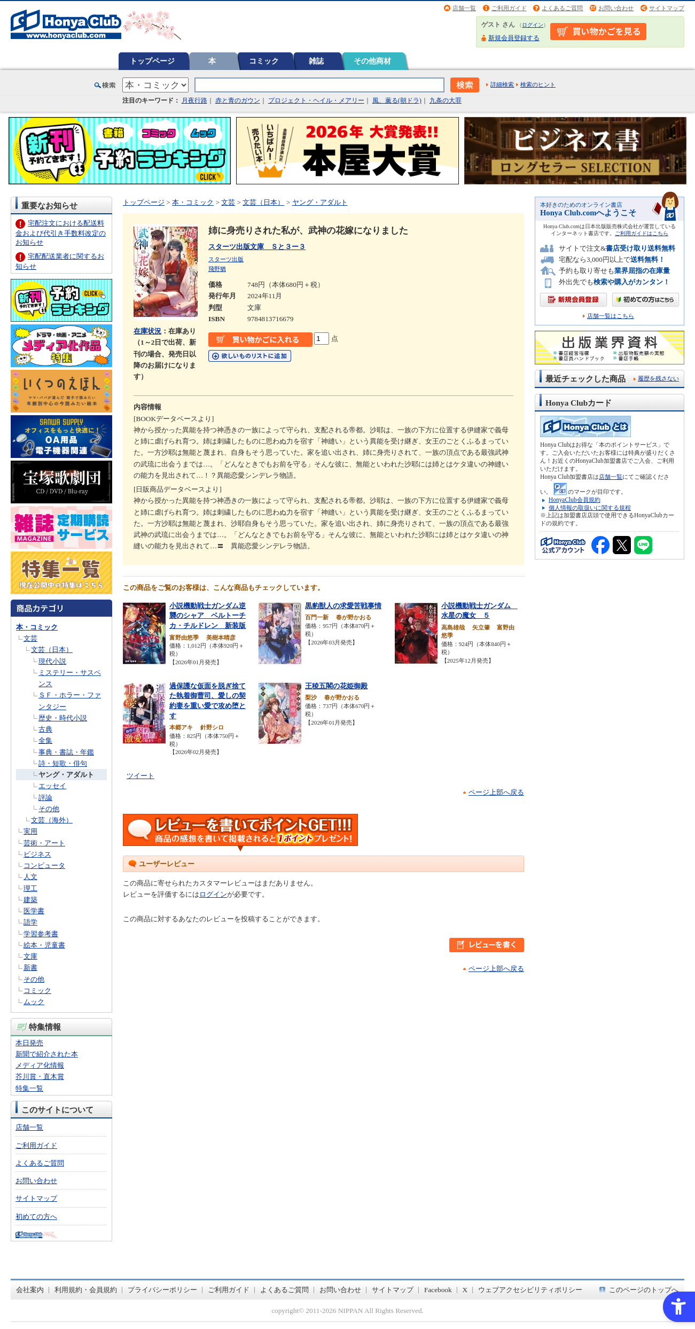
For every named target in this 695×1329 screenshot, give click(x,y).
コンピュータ (44, 865)
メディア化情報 (39, 1065)
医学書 (34, 911)
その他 (48, 809)
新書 (30, 967)
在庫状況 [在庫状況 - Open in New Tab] (147, 331)
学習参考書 (41, 934)
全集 (45, 740)
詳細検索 (502, 84)
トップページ (152, 61)
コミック (264, 61)
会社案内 (30, 1290)
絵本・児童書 (44, 945)
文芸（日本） (52, 650)
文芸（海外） (52, 820)
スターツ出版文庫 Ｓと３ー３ (257, 247)
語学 (30, 922)
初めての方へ (36, 1217)
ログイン (532, 25)
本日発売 (29, 1043)
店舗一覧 (464, 8)
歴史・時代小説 (62, 718)
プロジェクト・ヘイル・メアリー (316, 100)
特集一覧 (29, 1088)
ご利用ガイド (509, 8)
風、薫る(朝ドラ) (396, 100)
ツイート (140, 776)
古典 (45, 729)
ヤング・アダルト (66, 775)
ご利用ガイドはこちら (641, 233)
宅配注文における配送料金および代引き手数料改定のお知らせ (60, 232)
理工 (30, 888)
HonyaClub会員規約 (574, 499)
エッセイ (52, 786)
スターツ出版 (226, 259)
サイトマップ (666, 8)
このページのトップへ (643, 1290)
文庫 (30, 956)
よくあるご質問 (562, 8)
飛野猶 (217, 269)
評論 (45, 798)
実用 (30, 831)
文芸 (30, 638)
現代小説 (52, 661)
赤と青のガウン (237, 100)
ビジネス (37, 854)
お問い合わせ (616, 8)
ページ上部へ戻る (496, 792)
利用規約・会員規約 (85, 1290)
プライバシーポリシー (162, 1290)
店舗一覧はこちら (610, 316)
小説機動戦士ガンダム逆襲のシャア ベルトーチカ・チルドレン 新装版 (207, 615)
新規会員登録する (514, 38)
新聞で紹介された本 (46, 1054)
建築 (30, 900)
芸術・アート (44, 843)
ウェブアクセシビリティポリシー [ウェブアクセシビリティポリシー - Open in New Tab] (530, 1290)
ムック (34, 1002)
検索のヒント (538, 84)
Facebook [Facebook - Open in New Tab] (438, 1290)
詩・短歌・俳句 (62, 763)
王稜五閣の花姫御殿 (336, 686)
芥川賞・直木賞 (39, 1076)
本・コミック (37, 627)
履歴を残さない (658, 378)
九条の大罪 (446, 100)
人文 (30, 877)
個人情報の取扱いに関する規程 (590, 507)
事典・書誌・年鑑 (66, 752)
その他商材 (372, 61)
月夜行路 (194, 100)
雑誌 (316, 61)
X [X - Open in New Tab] (465, 1290)
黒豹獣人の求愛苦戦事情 (343, 606)
